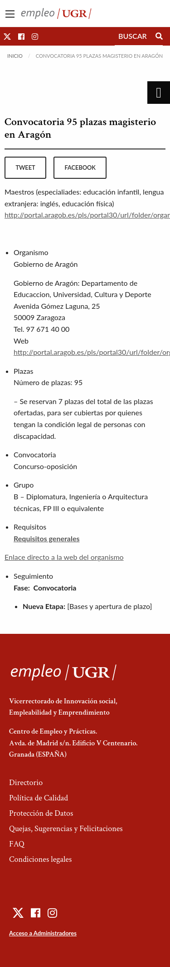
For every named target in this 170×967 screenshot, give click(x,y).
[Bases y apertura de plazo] (109, 606)
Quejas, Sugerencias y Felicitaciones (66, 828)
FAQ (16, 844)
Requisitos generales (47, 538)
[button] (7, 36)
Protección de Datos (41, 813)
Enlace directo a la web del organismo (64, 557)
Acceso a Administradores (43, 933)
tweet (25, 167)
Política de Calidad (38, 798)
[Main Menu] (10, 14)
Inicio (15, 56)
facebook (80, 167)
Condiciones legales (40, 859)
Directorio (26, 782)
